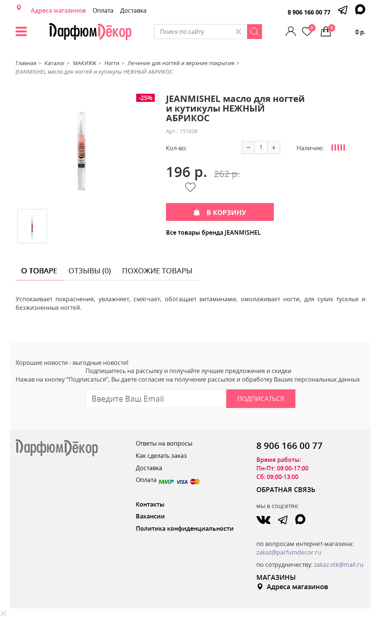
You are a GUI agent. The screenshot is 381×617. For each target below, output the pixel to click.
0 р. (346, 30)
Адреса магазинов (58, 10)
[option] (81, 148)
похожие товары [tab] (157, 271)
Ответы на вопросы (164, 443)
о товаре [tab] (39, 271)
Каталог (55, 63)
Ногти (112, 63)
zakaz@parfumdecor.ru (288, 552)
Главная (26, 63)
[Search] (254, 31)
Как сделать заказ (161, 455)
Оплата (103, 10)
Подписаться (260, 398)
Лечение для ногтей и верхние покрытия (181, 63)
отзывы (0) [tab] (89, 271)
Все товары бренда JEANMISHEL (213, 232)
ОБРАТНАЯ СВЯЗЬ (286, 489)
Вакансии (150, 516)
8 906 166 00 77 (309, 12)
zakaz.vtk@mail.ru (339, 564)
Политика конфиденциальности (185, 528)
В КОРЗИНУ (219, 212)
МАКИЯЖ (84, 63)
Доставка (133, 10)
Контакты (150, 504)
